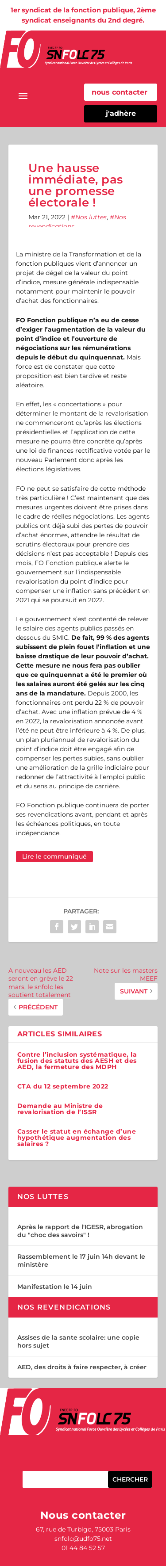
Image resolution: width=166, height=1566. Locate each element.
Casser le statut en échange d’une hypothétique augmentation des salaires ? (76, 1137)
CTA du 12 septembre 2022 (62, 1086)
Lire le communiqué (54, 856)
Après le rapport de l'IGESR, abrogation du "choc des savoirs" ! (80, 1231)
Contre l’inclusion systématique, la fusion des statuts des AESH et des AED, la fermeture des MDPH (77, 1060)
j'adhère (121, 113)
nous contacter (119, 92)
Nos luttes (91, 217)
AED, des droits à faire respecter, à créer (82, 1367)
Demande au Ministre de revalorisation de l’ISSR (60, 1109)
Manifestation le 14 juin (54, 1287)
